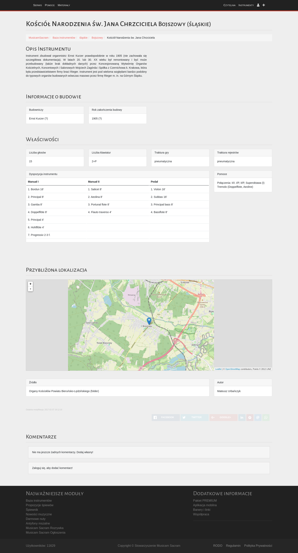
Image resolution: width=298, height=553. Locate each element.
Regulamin (233, 545)
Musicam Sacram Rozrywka (44, 528)
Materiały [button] (64, 5)
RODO (217, 545)
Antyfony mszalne (38, 523)
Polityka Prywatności (258, 545)
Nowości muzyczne (39, 514)
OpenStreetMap (232, 369)
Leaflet (218, 369)
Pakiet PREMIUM (205, 500)
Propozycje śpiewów (39, 505)
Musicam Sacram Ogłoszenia (45, 532)
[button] (258, 5)
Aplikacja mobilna (205, 505)
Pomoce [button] (50, 5)
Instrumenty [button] (246, 5)
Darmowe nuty (35, 518)
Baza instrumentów (39, 500)
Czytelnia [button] (229, 5)
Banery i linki (201, 509)
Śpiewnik (32, 509)
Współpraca (201, 514)
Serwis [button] (37, 5)
